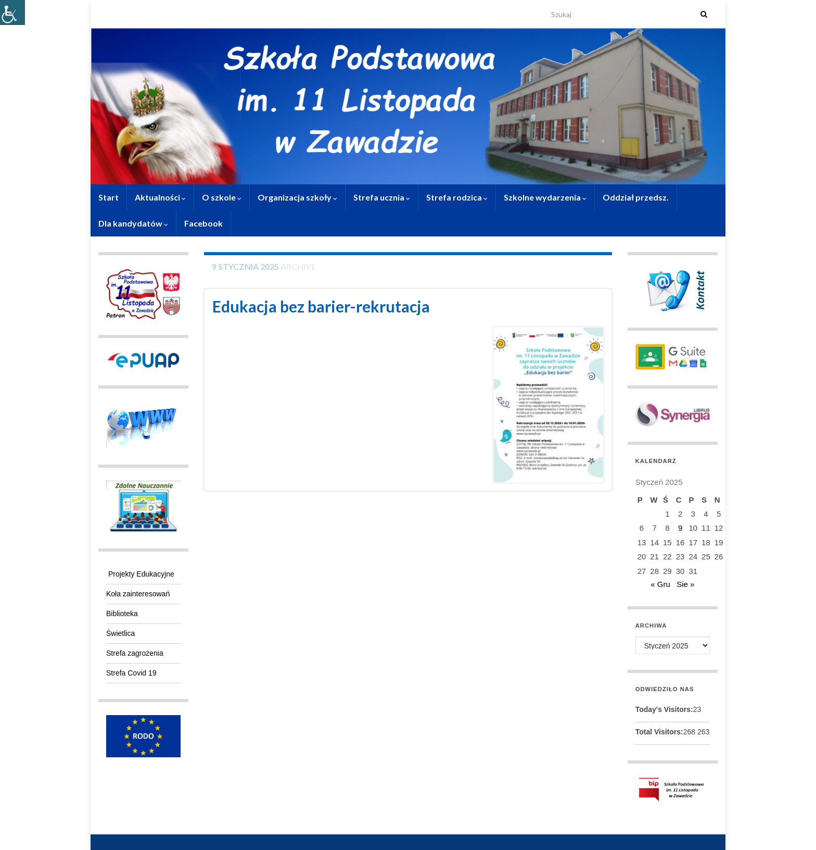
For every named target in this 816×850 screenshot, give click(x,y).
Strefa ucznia (381, 197)
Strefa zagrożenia (134, 653)
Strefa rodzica (457, 197)
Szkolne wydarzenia (545, 197)
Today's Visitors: (664, 709)
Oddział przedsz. (636, 197)
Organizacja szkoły (297, 197)
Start (108, 197)
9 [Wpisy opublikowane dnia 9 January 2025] (680, 527)
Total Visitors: (659, 732)
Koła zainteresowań (138, 594)
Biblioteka (122, 613)
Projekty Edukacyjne (140, 574)
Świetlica (120, 633)
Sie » (685, 584)
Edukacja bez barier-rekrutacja (321, 306)
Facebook (203, 223)
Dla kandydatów (133, 223)
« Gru (660, 584)
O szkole (221, 197)
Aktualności (160, 197)
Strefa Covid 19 (131, 673)
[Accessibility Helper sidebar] (12, 12)
